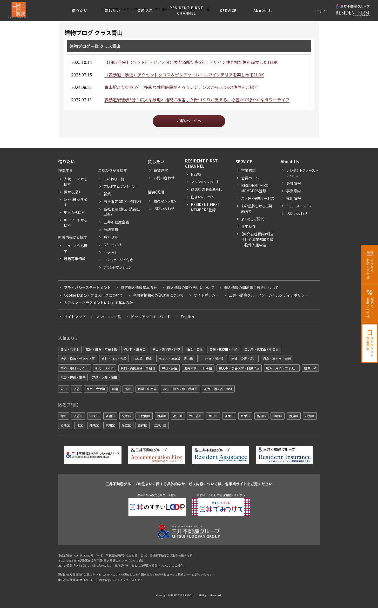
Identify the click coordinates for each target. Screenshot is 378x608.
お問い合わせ (163, 177)
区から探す (72, 191)
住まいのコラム (202, 196)
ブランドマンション (117, 267)
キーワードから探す (75, 222)
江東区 (229, 416)
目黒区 (161, 416)
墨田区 (261, 416)
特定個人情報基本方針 (139, 287)
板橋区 (65, 425)
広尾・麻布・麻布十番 (101, 349)
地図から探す (74, 212)
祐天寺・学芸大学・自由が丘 (239, 368)
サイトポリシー (206, 295)
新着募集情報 (75, 258)
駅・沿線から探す (75, 202)
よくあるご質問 (252, 218)
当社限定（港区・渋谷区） (123, 201)
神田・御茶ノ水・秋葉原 (180, 389)
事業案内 (293, 190)
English (321, 10)
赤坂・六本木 (69, 349)
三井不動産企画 (116, 222)
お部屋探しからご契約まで (256, 208)
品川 (128, 389)
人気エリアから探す (75, 181)
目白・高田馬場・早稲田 (138, 368)
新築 (107, 194)
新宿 (115, 389)
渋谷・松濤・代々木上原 (77, 358)
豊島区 (293, 416)
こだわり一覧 (114, 178)
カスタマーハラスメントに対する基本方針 (98, 302)
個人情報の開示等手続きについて (251, 287)
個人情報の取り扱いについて (190, 287)
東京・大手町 (95, 389)
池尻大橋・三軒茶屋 (198, 368)
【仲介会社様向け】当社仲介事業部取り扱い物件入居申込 (257, 239)
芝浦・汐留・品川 (243, 358)
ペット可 (110, 252)
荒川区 (110, 425)
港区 (63, 416)
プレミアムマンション (119, 186)
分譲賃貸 (111, 229)
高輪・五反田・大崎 (224, 349)
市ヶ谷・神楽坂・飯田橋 (176, 358)
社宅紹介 (248, 226)
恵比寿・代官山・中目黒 (261, 349)
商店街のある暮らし (206, 189)
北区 (80, 425)
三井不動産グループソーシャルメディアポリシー (268, 295)
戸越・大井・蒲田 (104, 377)
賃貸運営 (160, 170)
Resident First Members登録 (205, 207)
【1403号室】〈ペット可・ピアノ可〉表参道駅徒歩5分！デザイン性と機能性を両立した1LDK (191, 62)
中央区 (94, 416)
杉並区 (309, 416)
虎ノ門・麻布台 (135, 349)
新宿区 (110, 416)
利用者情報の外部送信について (158, 295)
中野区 (277, 416)
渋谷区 (78, 416)
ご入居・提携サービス (257, 198)
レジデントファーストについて (302, 173)
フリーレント (113, 244)
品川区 (178, 416)
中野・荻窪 (169, 368)
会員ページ (250, 177)
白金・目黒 (195, 349)
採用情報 (293, 198)
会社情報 (293, 183)
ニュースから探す (75, 248)
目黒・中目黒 (147, 389)
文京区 (126, 416)
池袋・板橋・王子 (72, 377)
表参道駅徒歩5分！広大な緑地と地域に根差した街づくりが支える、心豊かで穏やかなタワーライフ (196, 99)
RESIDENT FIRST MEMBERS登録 (256, 188)
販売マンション (164, 201)
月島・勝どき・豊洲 (277, 358)
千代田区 (144, 416)
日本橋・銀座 (142, 358)
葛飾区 (142, 425)
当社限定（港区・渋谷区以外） (122, 211)
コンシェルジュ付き (118, 259)
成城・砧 (310, 368)
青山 (63, 389)
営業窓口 (248, 170)
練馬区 (94, 425)
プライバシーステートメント (87, 287)
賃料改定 (111, 237)
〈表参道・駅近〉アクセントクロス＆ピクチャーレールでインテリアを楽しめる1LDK (184, 74)
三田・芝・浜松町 (212, 358)
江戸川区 (160, 425)
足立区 (126, 425)
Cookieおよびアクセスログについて (93, 295)
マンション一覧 (108, 316)
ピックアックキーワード (151, 316)
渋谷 (76, 389)
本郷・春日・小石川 (74, 368)
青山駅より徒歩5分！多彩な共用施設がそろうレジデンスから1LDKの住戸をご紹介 (181, 87)
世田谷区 (195, 416)
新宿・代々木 (104, 368)
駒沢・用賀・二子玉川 (281, 368)
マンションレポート (205, 181)
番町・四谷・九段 (114, 358)
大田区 (213, 416)
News (196, 174)
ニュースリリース (299, 205)
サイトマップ (75, 316)
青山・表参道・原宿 (166, 349)
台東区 (245, 416)
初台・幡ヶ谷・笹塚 (218, 389)
